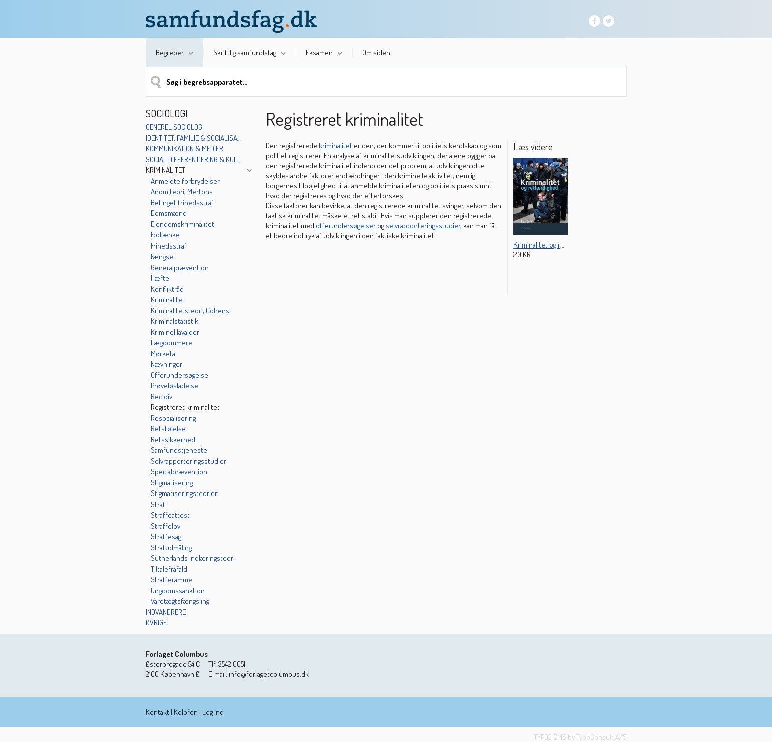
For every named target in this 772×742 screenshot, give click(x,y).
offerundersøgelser (346, 225)
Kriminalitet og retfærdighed (555, 245)
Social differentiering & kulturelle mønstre (194, 159)
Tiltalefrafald (169, 569)
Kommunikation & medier (184, 148)
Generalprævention (180, 267)
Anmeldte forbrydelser (185, 181)
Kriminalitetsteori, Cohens (190, 310)
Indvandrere (166, 612)
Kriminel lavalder (175, 332)
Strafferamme (171, 579)
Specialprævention (179, 471)
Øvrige (156, 622)
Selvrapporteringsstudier (188, 461)
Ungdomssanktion (178, 590)
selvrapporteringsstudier (423, 225)
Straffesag (166, 536)
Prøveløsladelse (174, 385)
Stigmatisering (172, 482)
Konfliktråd (167, 289)
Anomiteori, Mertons (182, 191)
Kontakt (157, 712)
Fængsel (163, 256)
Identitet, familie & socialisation (194, 138)
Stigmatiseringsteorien (185, 493)
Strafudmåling (171, 547)
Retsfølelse (168, 428)
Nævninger (166, 364)
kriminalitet (335, 145)
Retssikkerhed (173, 439)
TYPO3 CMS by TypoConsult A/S (580, 737)
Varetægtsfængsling (180, 601)
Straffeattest (170, 515)
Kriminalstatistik (174, 321)
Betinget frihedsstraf (182, 202)
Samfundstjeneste (179, 450)
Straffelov (165, 526)
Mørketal (164, 353)
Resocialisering (173, 418)
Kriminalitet (165, 170)
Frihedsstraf (169, 246)
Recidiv (161, 396)
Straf (158, 504)
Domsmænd (169, 213)
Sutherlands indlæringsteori (193, 558)
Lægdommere (171, 342)
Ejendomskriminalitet (182, 224)
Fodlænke (165, 234)
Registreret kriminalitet (185, 407)
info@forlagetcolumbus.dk (269, 674)
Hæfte (160, 278)
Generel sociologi (175, 127)
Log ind (213, 712)
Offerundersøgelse (179, 375)
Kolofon (186, 712)
